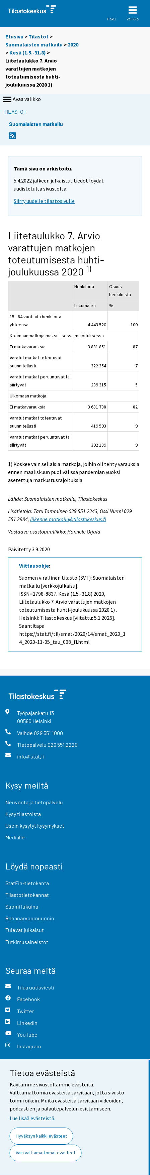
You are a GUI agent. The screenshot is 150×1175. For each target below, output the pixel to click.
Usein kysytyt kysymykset (34, 825)
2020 (73, 44)
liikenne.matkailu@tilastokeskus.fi (68, 519)
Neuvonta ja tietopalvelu (34, 802)
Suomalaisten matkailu (34, 44)
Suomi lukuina (21, 906)
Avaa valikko (21, 99)
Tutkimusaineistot (26, 942)
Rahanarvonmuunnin (29, 918)
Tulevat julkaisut (24, 930)
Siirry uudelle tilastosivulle (44, 201)
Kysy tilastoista (23, 814)
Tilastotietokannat (27, 895)
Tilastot (38, 36)
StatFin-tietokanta (27, 883)
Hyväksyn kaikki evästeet (41, 1136)
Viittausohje (34, 565)
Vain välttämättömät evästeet (45, 1153)
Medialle (15, 837)
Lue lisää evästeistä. (32, 1118)
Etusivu (14, 36)
